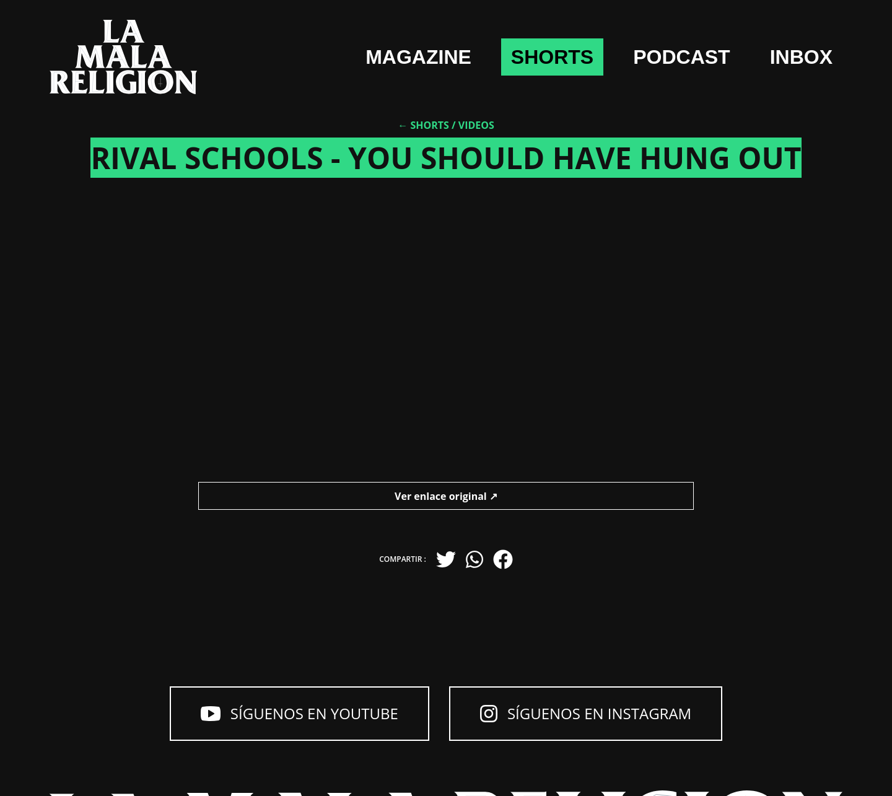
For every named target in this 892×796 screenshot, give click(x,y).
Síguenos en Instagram (585, 713)
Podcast (681, 57)
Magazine (418, 57)
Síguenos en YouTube (299, 713)
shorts (552, 57)
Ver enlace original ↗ (446, 496)
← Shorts (423, 125)
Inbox (801, 57)
